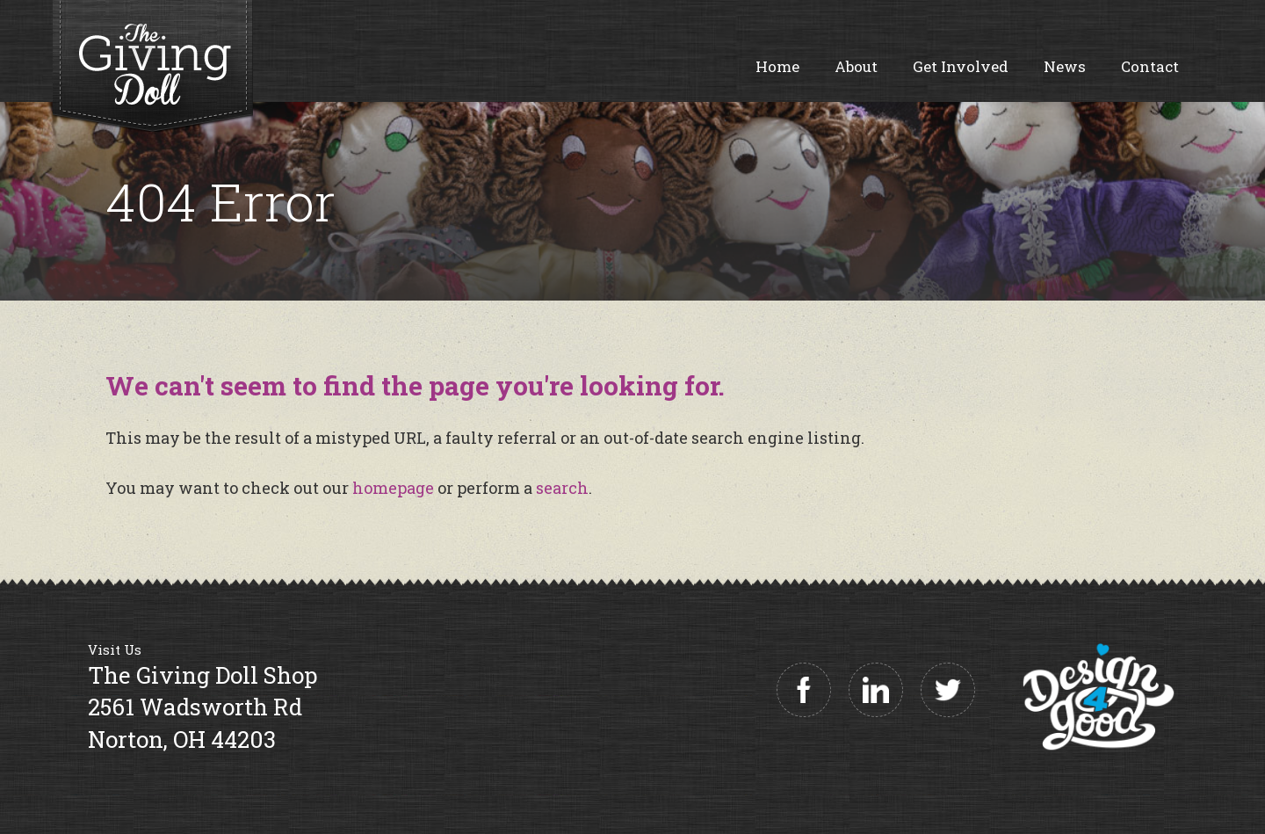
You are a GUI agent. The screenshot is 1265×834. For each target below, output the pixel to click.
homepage (393, 487)
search (562, 487)
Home (777, 66)
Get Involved (960, 66)
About (856, 66)
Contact (1150, 66)
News (1065, 66)
